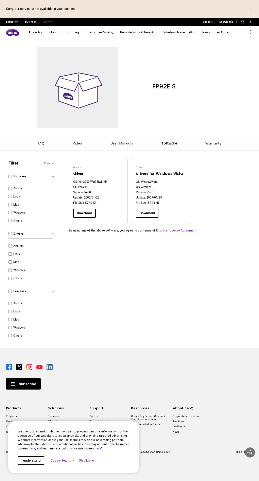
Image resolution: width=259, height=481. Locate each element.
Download (84, 213)
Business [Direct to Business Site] (31, 21)
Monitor (55, 32)
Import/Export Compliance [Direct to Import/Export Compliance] (155, 452)
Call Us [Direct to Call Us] (93, 416)
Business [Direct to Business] (53, 416)
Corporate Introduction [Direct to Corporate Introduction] (186, 416)
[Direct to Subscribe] (23, 384)
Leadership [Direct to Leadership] (179, 426)
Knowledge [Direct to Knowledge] (226, 21)
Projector (35, 32)
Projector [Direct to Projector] (11, 416)
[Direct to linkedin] (50, 366)
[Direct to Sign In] (250, 20)
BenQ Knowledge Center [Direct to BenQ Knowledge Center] (146, 424)
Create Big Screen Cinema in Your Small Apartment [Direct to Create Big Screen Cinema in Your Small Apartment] (149, 418)
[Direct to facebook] (9, 366)
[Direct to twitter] (19, 366)
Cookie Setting (62, 460)
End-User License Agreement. (176, 230)
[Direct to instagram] (29, 366)
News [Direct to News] (176, 431)
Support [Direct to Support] (208, 21)
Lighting (73, 32)
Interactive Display (99, 32)
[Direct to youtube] (39, 366)
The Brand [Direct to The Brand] (179, 421)
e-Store (222, 32)
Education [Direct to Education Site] (12, 21)
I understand (30, 461)
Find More (88, 460)
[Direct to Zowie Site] (46, 21)
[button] (250, 452)
